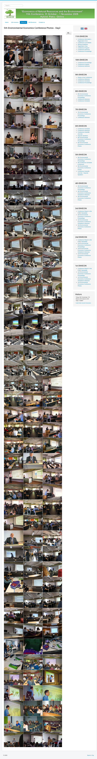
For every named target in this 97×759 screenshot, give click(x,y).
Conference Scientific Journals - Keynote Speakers (84, 173)
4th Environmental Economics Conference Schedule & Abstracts (84, 193)
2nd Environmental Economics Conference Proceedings (84, 245)
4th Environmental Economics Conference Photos (84, 198)
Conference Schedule (84, 81)
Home (6, 22)
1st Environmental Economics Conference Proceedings (84, 273)
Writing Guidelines (83, 44)
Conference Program (83, 48)
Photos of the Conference (85, 77)
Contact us (42, 22)
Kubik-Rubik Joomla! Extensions (83, 303)
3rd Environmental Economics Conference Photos (84, 226)
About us (23, 22)
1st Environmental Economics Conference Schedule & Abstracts (84, 278)
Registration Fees (83, 46)
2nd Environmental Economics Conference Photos (84, 255)
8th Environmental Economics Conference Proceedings (84, 95)
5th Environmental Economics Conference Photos (84, 167)
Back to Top (90, 755)
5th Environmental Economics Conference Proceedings (84, 159)
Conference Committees (84, 42)
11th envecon (15, 22)
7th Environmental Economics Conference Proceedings (84, 114)
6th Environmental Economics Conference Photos (84, 144)
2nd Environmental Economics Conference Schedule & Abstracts (84, 250)
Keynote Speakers (83, 135)
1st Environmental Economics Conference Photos (84, 284)
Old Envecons (32, 22)
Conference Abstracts (84, 49)
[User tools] (68, 33)
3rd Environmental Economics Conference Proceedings (84, 216)
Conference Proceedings (85, 51)
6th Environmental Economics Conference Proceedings (84, 139)
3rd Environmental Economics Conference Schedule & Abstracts (84, 221)
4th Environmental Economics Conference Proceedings (84, 187)
